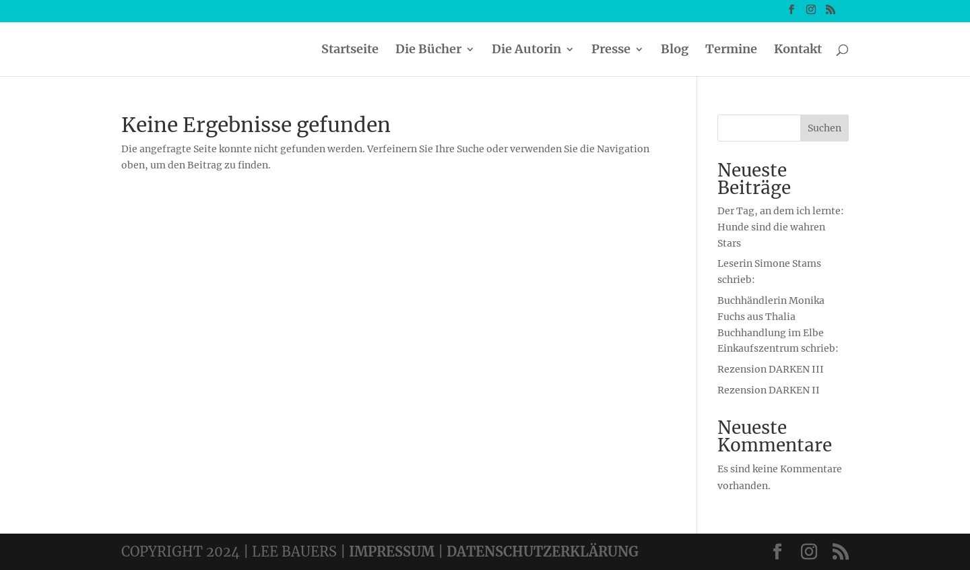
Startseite (350, 50)
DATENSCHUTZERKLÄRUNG (543, 551)
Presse (610, 50)
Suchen (824, 128)
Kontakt (798, 50)
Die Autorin (526, 50)
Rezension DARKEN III (770, 369)
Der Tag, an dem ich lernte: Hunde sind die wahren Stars (780, 227)
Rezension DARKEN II (768, 390)
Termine (731, 50)
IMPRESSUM (391, 551)
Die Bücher (428, 50)
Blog (674, 50)
